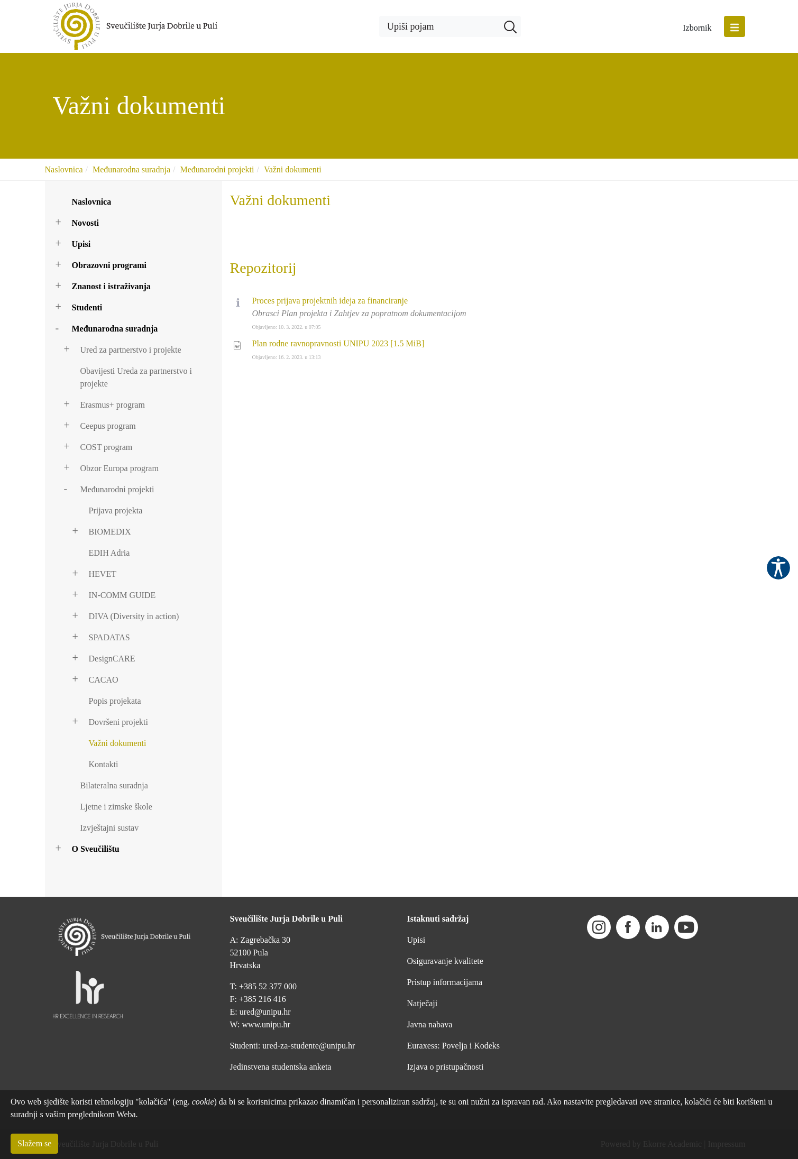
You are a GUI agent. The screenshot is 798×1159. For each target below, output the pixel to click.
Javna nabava (430, 1024)
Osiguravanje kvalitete (445, 960)
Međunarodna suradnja (131, 169)
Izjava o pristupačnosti (445, 1066)
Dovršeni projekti (118, 722)
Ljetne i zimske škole (116, 806)
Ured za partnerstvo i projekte (130, 349)
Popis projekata (115, 700)
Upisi (81, 244)
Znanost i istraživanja (111, 286)
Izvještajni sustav (109, 827)
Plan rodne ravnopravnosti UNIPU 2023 (338, 343)
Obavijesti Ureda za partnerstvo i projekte (136, 377)
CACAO (103, 679)
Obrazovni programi (109, 265)
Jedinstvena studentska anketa (281, 1066)
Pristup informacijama (445, 982)
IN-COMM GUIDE (122, 595)
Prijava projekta (116, 510)
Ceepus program (108, 425)
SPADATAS (109, 637)
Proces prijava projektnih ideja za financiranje (330, 300)
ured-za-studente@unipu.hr (308, 1045)
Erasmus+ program (112, 404)
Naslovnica (64, 169)
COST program (106, 447)
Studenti (87, 307)
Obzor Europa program (119, 468)
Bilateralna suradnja (114, 785)
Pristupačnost (778, 568)
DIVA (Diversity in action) (134, 616)
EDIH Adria (109, 552)
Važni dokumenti (293, 169)
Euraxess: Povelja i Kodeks (453, 1045)
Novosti (85, 222)
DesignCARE (112, 658)
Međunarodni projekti (217, 169)
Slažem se (34, 1143)
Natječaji (422, 1003)
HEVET (102, 573)
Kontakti (103, 764)
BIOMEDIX (110, 531)
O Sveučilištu (96, 848)
